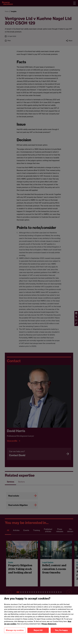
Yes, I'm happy (61, 632)
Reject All (38, 632)
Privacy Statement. (49, 626)
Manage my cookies (15, 632)
